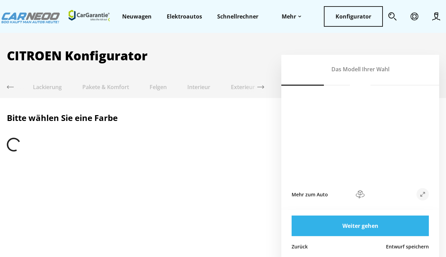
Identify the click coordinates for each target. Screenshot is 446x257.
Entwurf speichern (407, 246)
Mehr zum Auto (310, 194)
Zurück (300, 246)
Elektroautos (184, 16)
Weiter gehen (360, 226)
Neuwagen (137, 16)
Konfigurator (353, 16)
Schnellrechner (237, 16)
